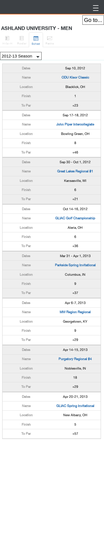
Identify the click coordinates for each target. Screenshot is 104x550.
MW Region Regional (75, 312)
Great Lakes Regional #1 (75, 171)
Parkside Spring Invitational (75, 265)
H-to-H (7, 39)
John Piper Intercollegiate (75, 124)
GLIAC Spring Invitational (75, 406)
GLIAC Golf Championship (75, 218)
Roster (21, 39)
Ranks (49, 39)
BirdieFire (7, 7)
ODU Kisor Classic (75, 77)
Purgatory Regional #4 (75, 359)
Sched (36, 40)
